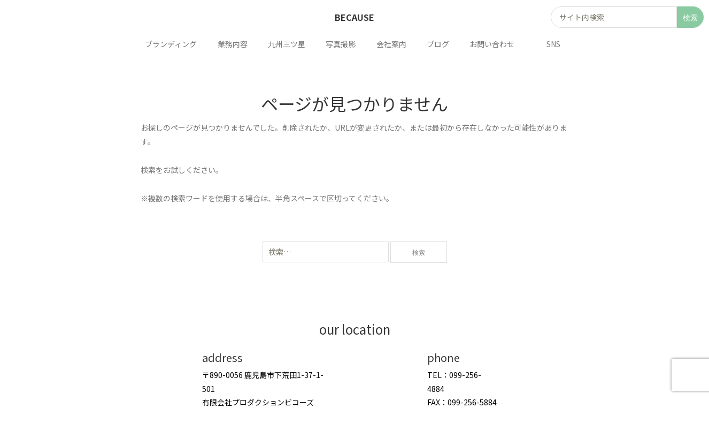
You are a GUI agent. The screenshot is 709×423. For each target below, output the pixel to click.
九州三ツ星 (289, 44)
